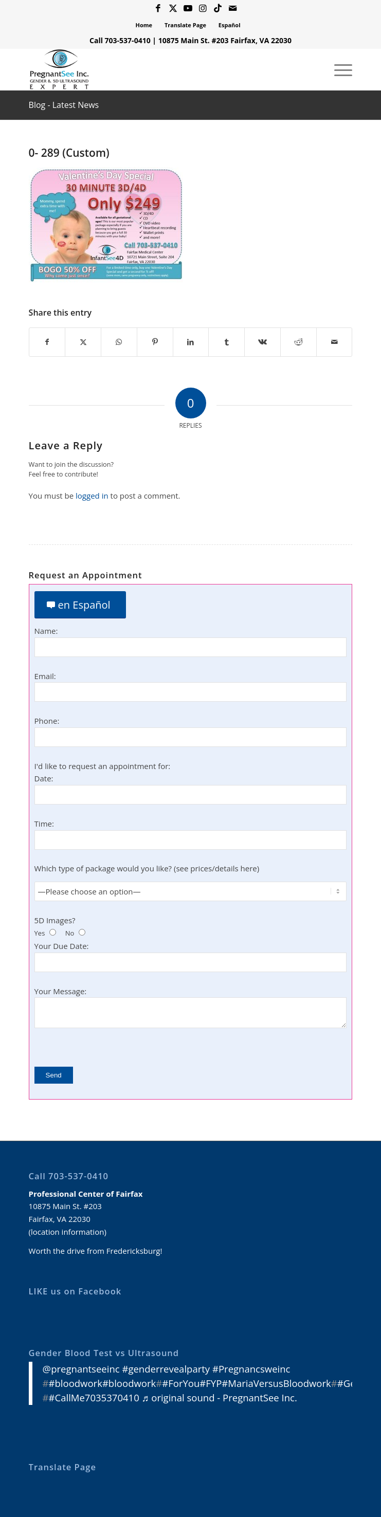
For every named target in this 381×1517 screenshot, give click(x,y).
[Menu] (338, 69)
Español (230, 25)
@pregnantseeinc (81, 1368)
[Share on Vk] (262, 342)
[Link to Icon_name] (218, 8)
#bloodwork (75, 1383)
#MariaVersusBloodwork (276, 1383)
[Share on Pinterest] (155, 342)
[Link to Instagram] (203, 8)
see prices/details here (216, 869)
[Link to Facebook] (158, 8)
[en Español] (80, 605)
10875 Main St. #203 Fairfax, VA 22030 (225, 40)
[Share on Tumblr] (226, 342)
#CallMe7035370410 (94, 1397)
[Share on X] (83, 342)
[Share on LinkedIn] (191, 342)
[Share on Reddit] (298, 342)
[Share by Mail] (334, 342)
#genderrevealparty (166, 1368)
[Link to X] (173, 8)
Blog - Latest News (64, 105)
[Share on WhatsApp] (119, 342)
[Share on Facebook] (47, 342)
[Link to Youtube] (188, 8)
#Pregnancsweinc (251, 1368)
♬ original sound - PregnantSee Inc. (219, 1397)
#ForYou (180, 1383)
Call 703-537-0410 (120, 40)
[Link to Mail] (233, 8)
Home (144, 25)
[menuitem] (144, 25)
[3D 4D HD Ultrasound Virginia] (158, 69)
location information (67, 1232)
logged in (92, 495)
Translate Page (185, 25)
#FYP (210, 1383)
